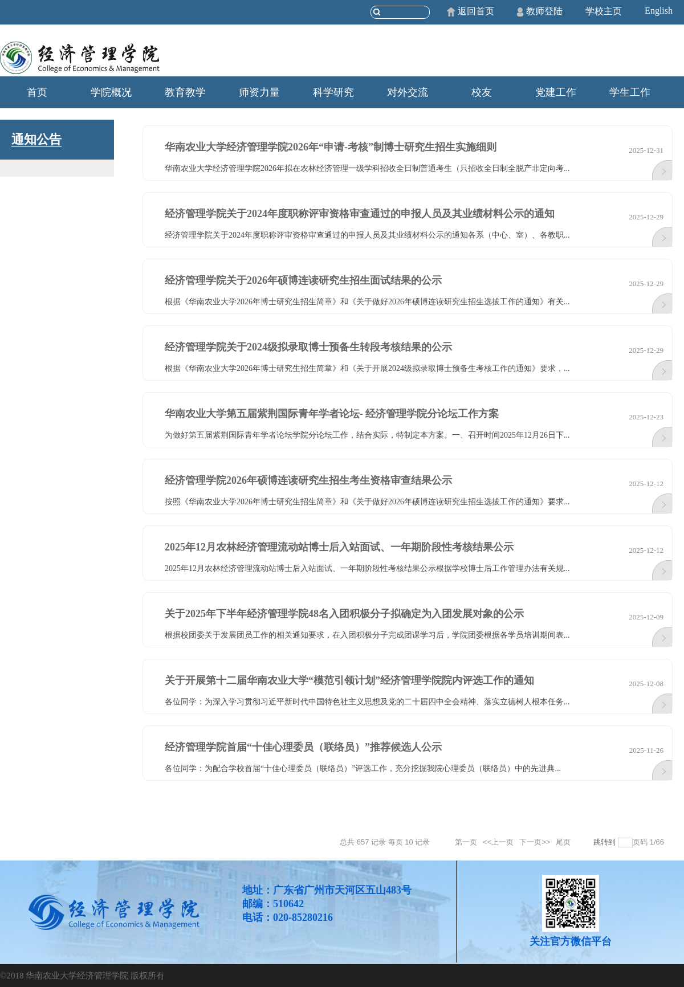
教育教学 (185, 92)
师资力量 (259, 92)
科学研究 (333, 92)
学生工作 (629, 92)
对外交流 (407, 92)
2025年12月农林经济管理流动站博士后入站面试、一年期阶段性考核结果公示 (339, 547)
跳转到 (605, 842)
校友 (481, 92)
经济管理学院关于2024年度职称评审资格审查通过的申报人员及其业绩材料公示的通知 (360, 213)
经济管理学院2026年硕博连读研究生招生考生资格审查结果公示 (308, 480)
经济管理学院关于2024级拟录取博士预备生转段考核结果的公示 (308, 347)
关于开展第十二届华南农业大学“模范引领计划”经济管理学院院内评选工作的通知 (349, 680)
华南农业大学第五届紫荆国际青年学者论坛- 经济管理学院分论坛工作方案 (332, 413)
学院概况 (111, 92)
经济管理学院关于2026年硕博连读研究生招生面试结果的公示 (303, 280)
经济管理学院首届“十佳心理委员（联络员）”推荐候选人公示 (303, 747)
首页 (37, 92)
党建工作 (555, 92)
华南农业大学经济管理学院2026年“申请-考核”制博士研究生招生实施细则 (330, 147)
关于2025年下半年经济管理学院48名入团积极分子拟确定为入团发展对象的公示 (344, 613)
